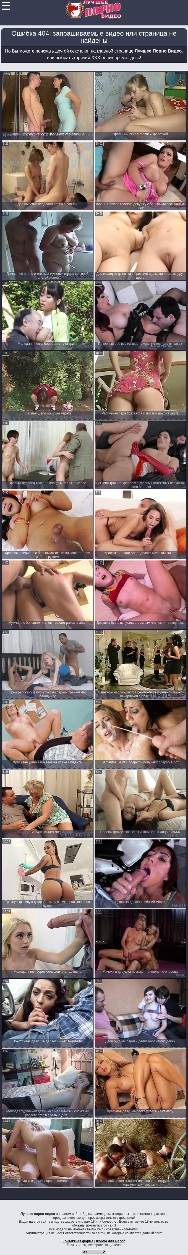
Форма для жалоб (111, 1241)
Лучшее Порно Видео (158, 51)
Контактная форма (77, 1241)
